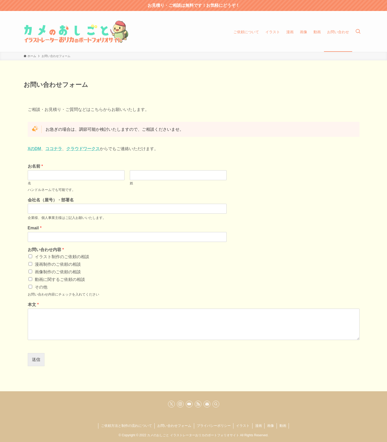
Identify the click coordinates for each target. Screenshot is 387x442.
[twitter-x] (171, 404)
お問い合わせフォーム (174, 426)
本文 (33, 304)
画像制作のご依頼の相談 (58, 272)
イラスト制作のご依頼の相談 (62, 256)
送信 (36, 359)
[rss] (198, 404)
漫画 (258, 426)
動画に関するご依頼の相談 (60, 279)
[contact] (207, 404)
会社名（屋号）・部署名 (51, 200)
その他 (41, 287)
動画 (282, 426)
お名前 (35, 166)
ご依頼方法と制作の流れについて (126, 426)
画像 (270, 426)
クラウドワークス (83, 148)
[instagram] (180, 404)
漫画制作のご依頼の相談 (58, 264)
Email (35, 228)
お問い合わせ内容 (46, 249)
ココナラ (53, 148)
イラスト (243, 426)
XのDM (34, 148)
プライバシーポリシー (214, 426)
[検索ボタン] (358, 32)
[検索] (215, 404)
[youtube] (189, 404)
